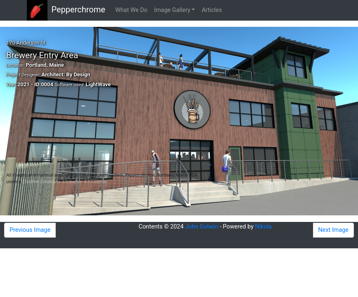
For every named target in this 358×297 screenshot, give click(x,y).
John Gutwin (201, 226)
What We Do (131, 10)
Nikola (263, 226)
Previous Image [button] (29, 229)
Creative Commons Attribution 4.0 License (64, 181)
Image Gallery (172, 10)
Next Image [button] (333, 229)
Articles (212, 10)
